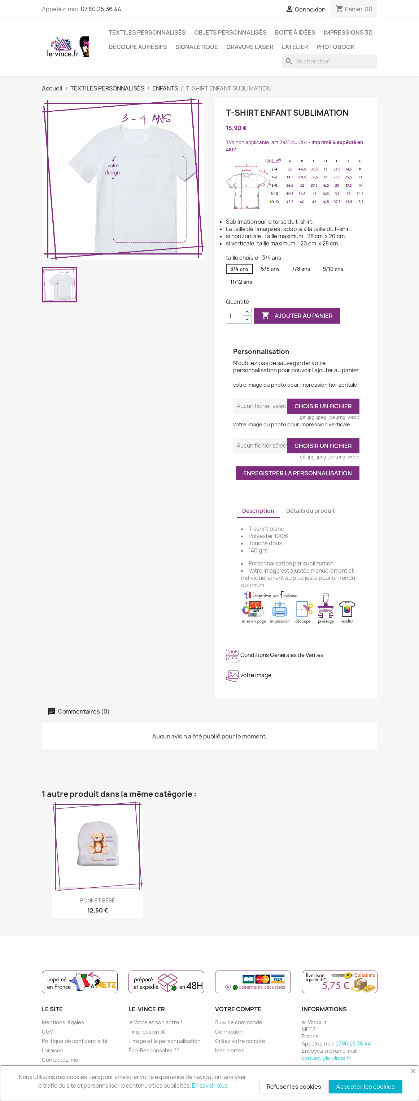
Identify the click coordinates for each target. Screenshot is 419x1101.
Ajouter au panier (297, 315)
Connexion (229, 1031)
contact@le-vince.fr (326, 1058)
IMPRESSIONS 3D (348, 32)
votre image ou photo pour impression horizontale (295, 384)
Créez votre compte (240, 1041)
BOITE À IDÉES (295, 32)
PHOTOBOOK (336, 47)
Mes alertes (229, 1050)
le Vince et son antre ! (155, 1022)
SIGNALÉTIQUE (196, 47)
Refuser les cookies (294, 1087)
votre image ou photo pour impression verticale (291, 424)
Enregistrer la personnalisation (297, 473)
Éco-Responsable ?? (153, 1050)
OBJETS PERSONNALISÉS (230, 32)
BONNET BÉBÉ (97, 900)
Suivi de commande (238, 1022)
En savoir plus (209, 1085)
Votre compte (238, 1009)
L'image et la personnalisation (164, 1041)
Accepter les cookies (365, 1087)
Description (258, 511)
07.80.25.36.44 (101, 9)
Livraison (53, 1050)
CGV (47, 1031)
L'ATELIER (295, 47)
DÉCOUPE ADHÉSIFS (138, 47)
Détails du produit (310, 511)
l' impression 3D (147, 1031)
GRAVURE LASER (250, 47)
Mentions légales (63, 1022)
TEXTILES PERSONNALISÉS (147, 32)
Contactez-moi (60, 1059)
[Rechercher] (329, 61)
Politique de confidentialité (75, 1041)
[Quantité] (234, 316)
